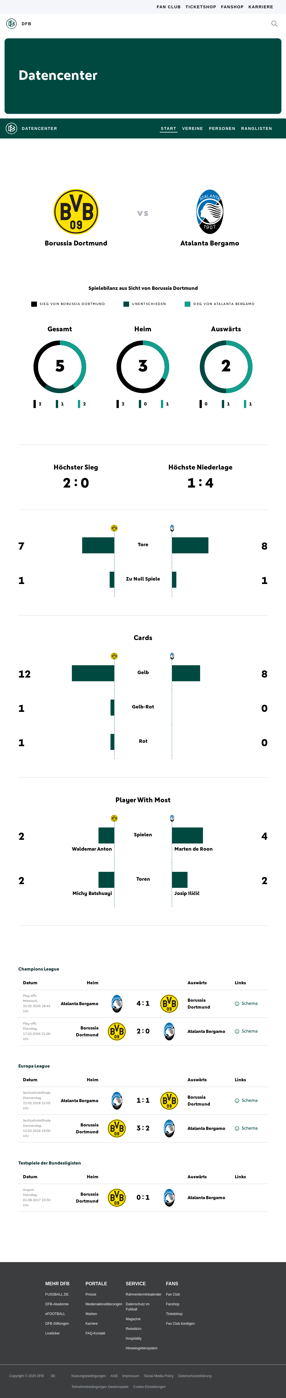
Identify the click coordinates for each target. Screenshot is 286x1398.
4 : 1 (143, 1003)
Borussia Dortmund (199, 1003)
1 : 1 (143, 1100)
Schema (246, 1003)
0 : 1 (143, 1197)
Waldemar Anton (92, 849)
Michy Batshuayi (92, 893)
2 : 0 (143, 1031)
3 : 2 (143, 1128)
